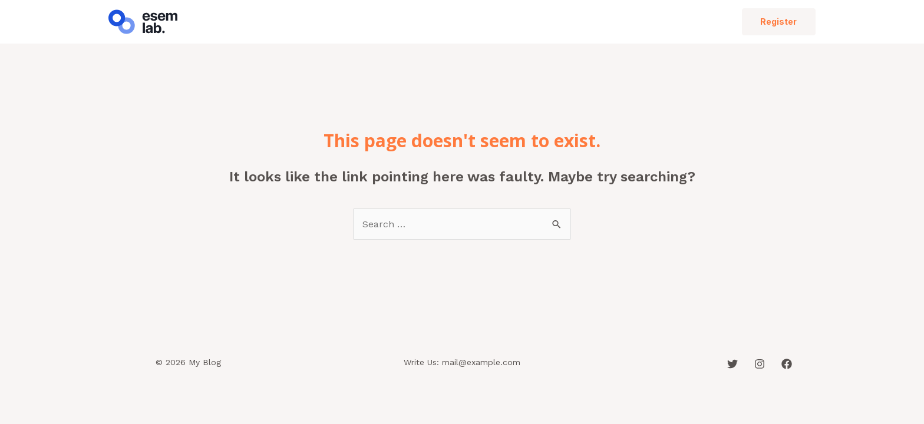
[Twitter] (732, 364)
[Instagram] (759, 364)
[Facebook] (786, 364)
